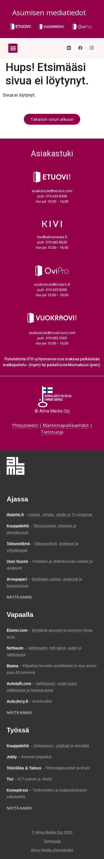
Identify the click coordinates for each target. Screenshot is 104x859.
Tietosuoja (52, 432)
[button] (12, 48)
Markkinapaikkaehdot (66, 425)
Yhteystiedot (25, 425)
